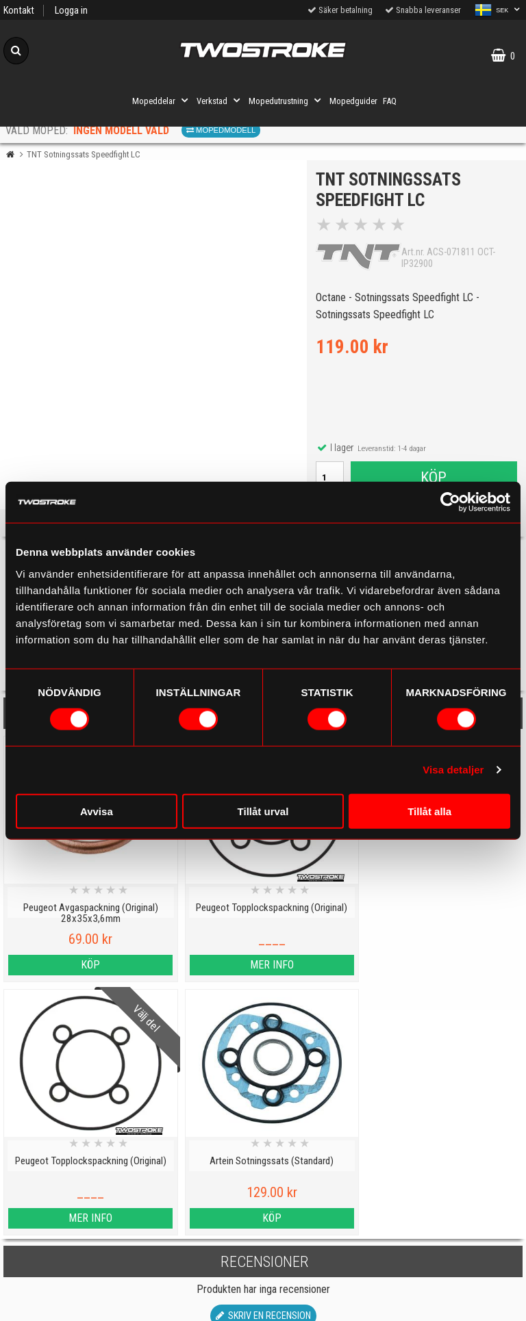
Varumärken (65, 1271)
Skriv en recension (263, 1066)
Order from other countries (197, 1271)
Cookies (65, 1240)
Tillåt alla (429, 811)
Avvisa (96, 811)
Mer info (197, 968)
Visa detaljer (453, 769)
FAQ (390, 101)
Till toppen (263, 1121)
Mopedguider (353, 101)
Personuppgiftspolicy (65, 1177)
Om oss (328, 1231)
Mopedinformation (197, 1208)
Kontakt (18, 10)
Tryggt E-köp (197, 1240)
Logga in (71, 10)
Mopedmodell (220, 130)
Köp (434, 478)
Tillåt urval (263, 811)
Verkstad (220, 101)
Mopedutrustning (286, 101)
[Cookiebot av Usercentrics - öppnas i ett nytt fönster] (450, 502)
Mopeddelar (161, 101)
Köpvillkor (65, 1303)
